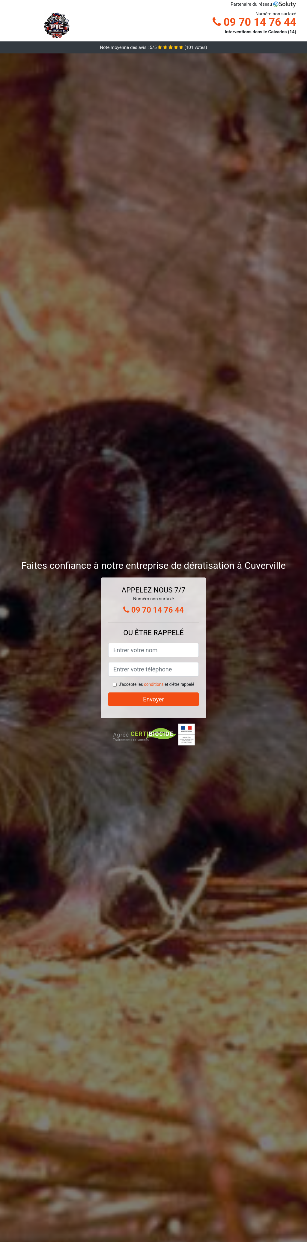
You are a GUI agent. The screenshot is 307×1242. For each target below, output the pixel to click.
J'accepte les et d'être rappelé (156, 684)
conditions (153, 684)
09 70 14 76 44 (254, 22)
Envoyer (153, 699)
